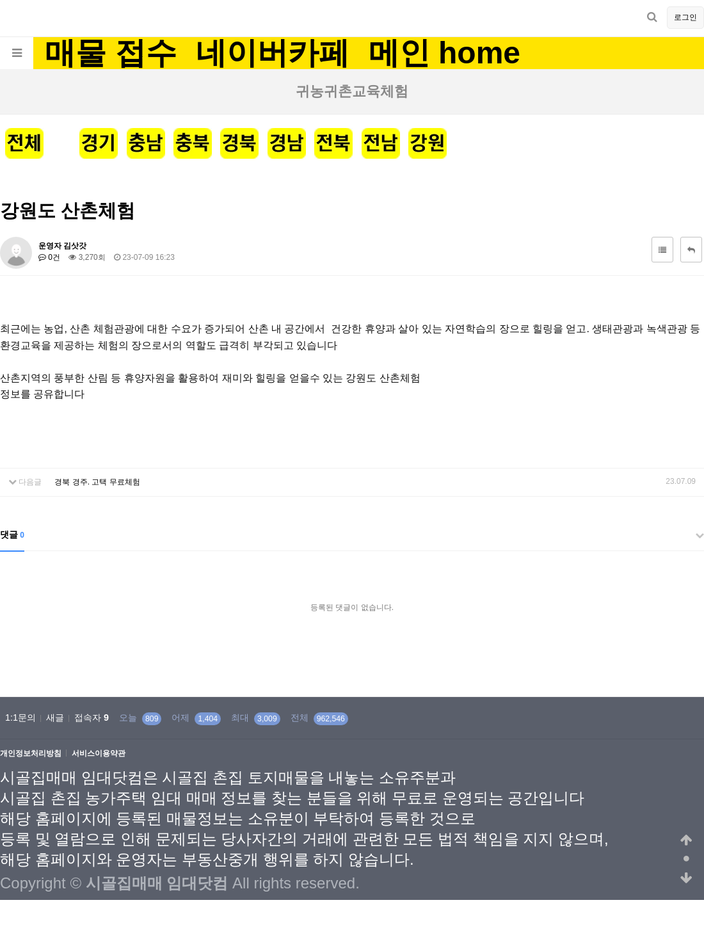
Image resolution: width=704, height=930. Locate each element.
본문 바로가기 (0, 0)
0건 (49, 257)
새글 (55, 717)
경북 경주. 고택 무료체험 (97, 481)
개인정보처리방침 (30, 754)
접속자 (91, 717)
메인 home (444, 53)
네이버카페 (272, 53)
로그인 (685, 17)
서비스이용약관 (98, 754)
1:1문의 (20, 717)
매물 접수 (110, 53)
